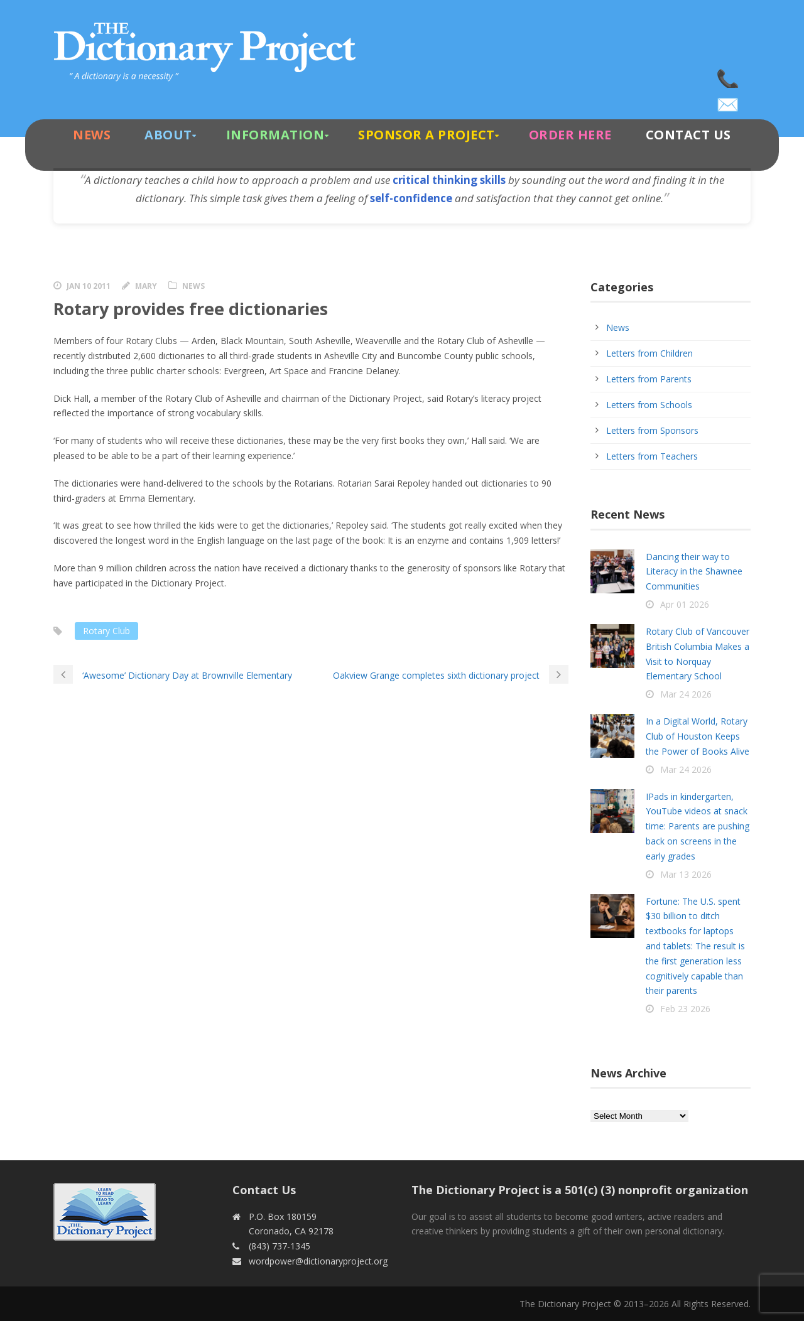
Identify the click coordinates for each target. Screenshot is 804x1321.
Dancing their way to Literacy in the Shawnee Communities (694, 572)
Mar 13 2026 (686, 874)
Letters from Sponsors (652, 430)
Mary (146, 286)
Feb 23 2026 (685, 1009)
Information (275, 134)
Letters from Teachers (652, 456)
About (168, 134)
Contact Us (688, 134)
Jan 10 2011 (89, 286)
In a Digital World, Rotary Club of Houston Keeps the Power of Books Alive (697, 736)
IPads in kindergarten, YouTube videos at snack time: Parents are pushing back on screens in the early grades (697, 826)
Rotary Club (106, 631)
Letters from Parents (649, 379)
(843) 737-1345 (728, 75)
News (92, 134)
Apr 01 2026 (684, 604)
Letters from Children (649, 353)
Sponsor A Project (426, 134)
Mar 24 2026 (686, 694)
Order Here (570, 134)
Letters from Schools (649, 405)
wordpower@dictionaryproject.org (728, 100)
